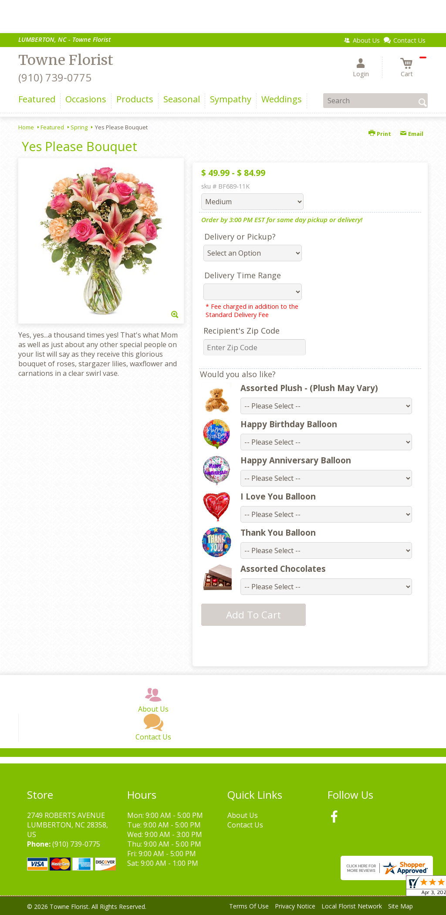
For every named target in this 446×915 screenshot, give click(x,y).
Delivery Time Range (242, 275)
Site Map (400, 906)
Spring (79, 127)
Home (26, 127)
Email (411, 134)
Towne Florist (65, 60)
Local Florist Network (351, 906)
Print (379, 134)
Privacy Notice (295, 906)
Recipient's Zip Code (241, 330)
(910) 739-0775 (54, 77)
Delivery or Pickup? (240, 236)
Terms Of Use (249, 906)
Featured (52, 127)
